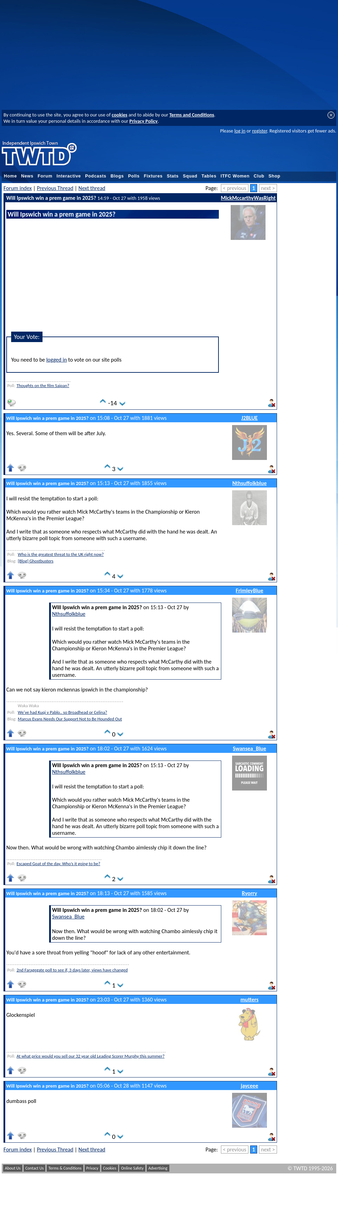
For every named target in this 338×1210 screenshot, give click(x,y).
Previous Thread (55, 188)
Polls (133, 176)
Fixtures (153, 176)
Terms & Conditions (65, 1168)
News (27, 176)
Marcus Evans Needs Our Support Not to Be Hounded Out (70, 718)
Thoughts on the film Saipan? (42, 385)
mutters (249, 999)
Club (259, 176)
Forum (45, 176)
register (259, 131)
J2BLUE (249, 418)
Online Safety (132, 1168)
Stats (173, 176)
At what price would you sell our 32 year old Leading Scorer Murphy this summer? (90, 1056)
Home (10, 176)
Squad (190, 176)
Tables (208, 176)
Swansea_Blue (249, 748)
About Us (13, 1168)
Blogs (117, 176)
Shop (275, 176)
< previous (234, 188)
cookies (120, 115)
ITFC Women (235, 176)
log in (239, 131)
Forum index (17, 188)
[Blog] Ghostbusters (35, 561)
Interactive (68, 176)
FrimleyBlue (249, 590)
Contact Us (34, 1168)
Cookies (109, 1168)
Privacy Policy (143, 121)
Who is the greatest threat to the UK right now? (61, 554)
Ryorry (249, 893)
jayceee (249, 1085)
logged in (56, 359)
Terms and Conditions (191, 115)
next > (268, 188)
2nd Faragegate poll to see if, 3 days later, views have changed (72, 970)
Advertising (158, 1168)
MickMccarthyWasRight (248, 198)
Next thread (91, 188)
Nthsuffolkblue (249, 483)
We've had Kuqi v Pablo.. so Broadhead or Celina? (62, 712)
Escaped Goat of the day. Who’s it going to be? (58, 863)
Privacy (92, 1168)
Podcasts (95, 176)
